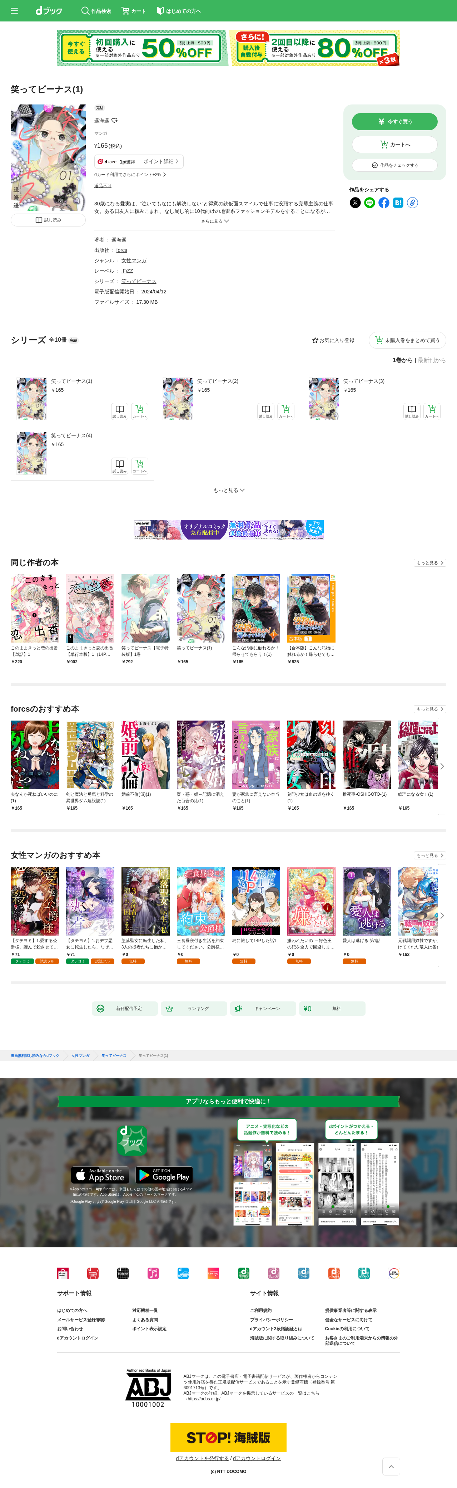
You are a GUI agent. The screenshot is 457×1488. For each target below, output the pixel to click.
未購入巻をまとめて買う (412, 340)
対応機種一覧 (145, 1310)
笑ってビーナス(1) (71, 381)
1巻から (403, 360)
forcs (121, 250)
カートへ (400, 144)
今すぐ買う (400, 122)
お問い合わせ (70, 1328)
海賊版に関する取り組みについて (282, 1338)
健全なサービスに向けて (348, 1319)
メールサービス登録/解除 (81, 1319)
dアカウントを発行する (202, 1458)
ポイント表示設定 (149, 1328)
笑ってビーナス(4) (71, 435)
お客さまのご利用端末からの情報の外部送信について (361, 1341)
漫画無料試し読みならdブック (35, 1056)
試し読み (52, 220)
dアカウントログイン (77, 1338)
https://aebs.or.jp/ (204, 1398)
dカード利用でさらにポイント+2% (127, 174)
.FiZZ (127, 271)
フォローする (114, 120)
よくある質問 (145, 1319)
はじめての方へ (72, 1310)
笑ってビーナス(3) (363, 381)
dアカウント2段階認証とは (276, 1328)
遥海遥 (101, 120)
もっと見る (427, 562)
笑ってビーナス (139, 281)
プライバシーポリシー (271, 1319)
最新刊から (432, 360)
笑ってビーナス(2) (217, 381)
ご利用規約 (261, 1310)
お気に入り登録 (336, 340)
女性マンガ (133, 260)
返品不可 (102, 185)
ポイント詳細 (159, 161)
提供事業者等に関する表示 (351, 1310)
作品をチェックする (399, 165)
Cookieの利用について (347, 1328)
